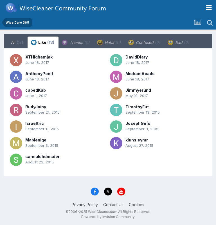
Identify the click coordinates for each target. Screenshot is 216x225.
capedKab (35, 90)
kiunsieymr (136, 140)
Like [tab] (42, 42)
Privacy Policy (85, 204)
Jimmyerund (138, 90)
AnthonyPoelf (39, 73)
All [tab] (17, 42)
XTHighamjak (39, 57)
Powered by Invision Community (108, 217)
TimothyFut (137, 106)
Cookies (136, 204)
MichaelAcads (140, 73)
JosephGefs (137, 123)
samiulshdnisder (42, 156)
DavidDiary (136, 57)
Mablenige (35, 140)
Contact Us (113, 204)
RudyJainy (35, 106)
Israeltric (34, 123)
